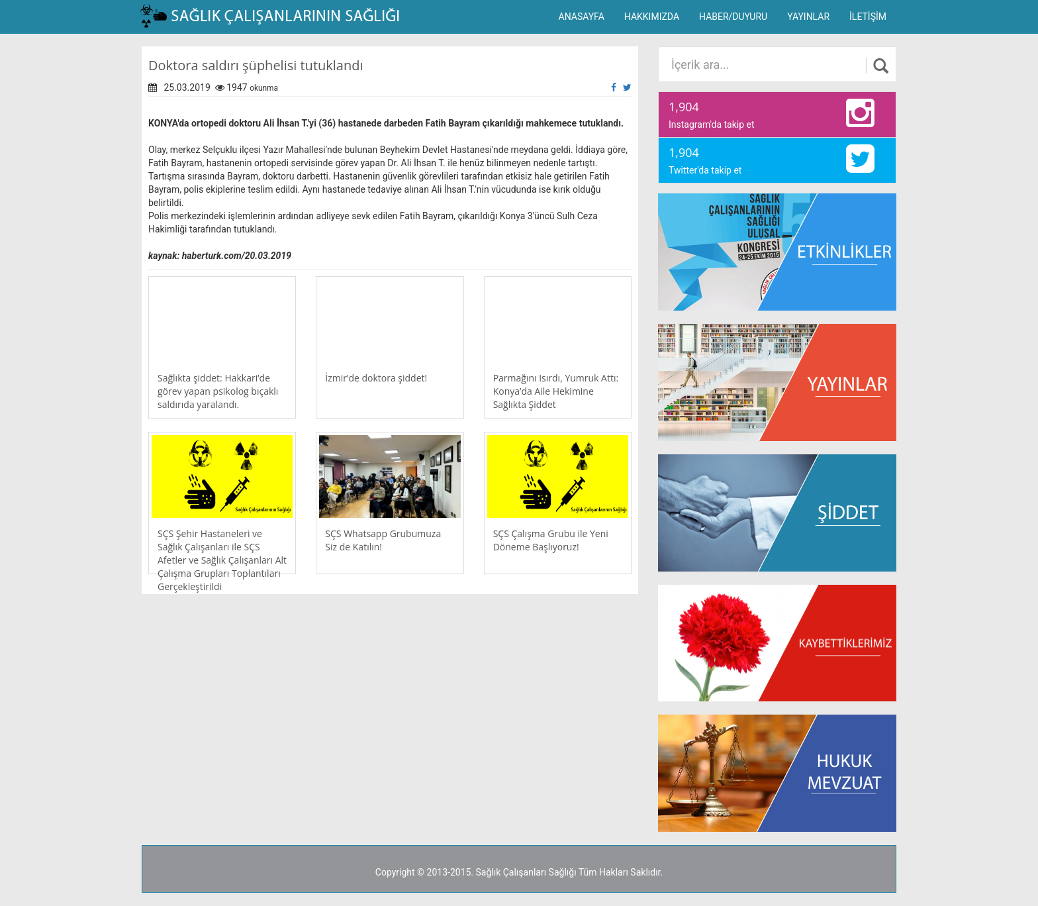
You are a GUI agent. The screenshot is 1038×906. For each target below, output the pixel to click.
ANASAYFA (581, 16)
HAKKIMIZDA (651, 16)
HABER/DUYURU (733, 16)
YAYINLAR (808, 16)
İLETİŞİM (867, 16)
